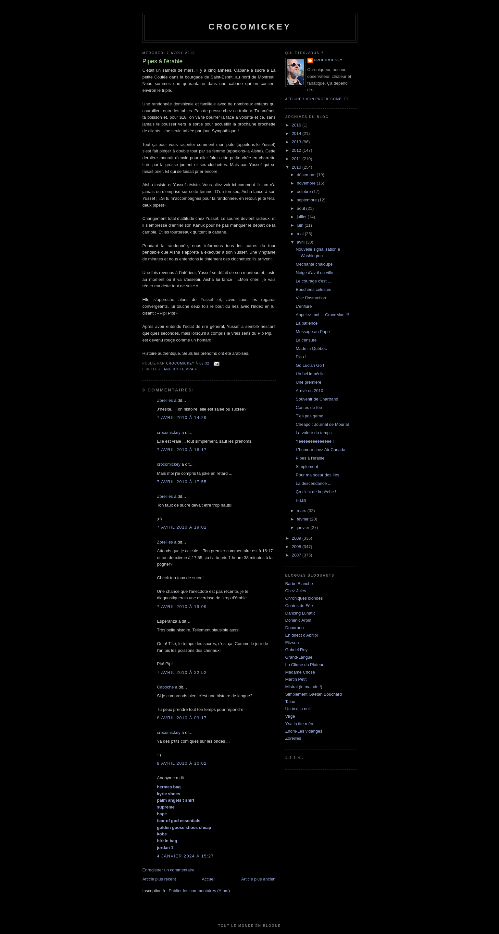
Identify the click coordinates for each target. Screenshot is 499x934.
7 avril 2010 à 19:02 (182, 527)
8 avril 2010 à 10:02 (182, 763)
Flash (301, 500)
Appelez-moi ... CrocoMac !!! (322, 314)
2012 (297, 150)
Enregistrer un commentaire (168, 870)
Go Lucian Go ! (310, 365)
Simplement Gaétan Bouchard (313, 694)
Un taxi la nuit (298, 708)
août (301, 208)
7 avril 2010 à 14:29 (182, 417)
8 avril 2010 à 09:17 (182, 717)
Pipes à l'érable (310, 458)
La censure (306, 340)
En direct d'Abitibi (301, 635)
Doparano (294, 627)
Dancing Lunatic (300, 613)
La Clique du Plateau (305, 664)
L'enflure (304, 306)
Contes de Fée (299, 605)
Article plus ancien (258, 879)
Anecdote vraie (180, 369)
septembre (307, 200)
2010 (297, 167)
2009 (297, 538)
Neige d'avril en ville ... (317, 272)
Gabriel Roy (296, 649)
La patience (307, 323)
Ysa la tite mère (300, 723)
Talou (290, 701)
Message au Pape (313, 331)
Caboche (165, 687)
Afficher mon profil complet (317, 99)
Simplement (307, 466)
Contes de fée (309, 407)
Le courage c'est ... (313, 281)
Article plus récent (159, 879)
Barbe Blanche (299, 583)
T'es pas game (309, 415)
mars (302, 510)
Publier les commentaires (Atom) (199, 890)
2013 (297, 141)
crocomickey (249, 26)
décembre (307, 174)
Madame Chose (300, 672)
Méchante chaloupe (314, 264)
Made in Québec (311, 348)
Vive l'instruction (311, 297)
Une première (308, 382)
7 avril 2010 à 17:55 (182, 481)
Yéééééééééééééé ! (315, 441)
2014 (297, 133)
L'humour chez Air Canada (320, 449)
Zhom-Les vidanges (303, 731)
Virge (290, 716)
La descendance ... (313, 483)
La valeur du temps (314, 432)
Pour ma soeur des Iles (317, 475)
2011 (297, 158)
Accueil (208, 879)
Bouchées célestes (313, 289)
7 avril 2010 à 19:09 (182, 606)
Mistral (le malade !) (303, 686)
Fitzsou (292, 642)
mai (301, 233)
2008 (297, 546)
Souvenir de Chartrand (317, 399)
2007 (297, 555)
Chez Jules (295, 590)
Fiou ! (301, 356)
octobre (304, 191)
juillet (302, 216)
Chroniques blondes (304, 598)
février (303, 519)
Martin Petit (296, 679)
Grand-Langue (299, 657)
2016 (297, 125)
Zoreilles (165, 400)
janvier (303, 527)
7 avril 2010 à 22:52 (182, 672)
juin (301, 225)
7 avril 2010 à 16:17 (182, 449)
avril (301, 242)
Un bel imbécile (310, 373)
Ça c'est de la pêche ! (316, 491)
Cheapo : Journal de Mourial (322, 424)
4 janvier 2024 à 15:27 (185, 856)
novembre (307, 183)
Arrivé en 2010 (309, 390)
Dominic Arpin (298, 620)
